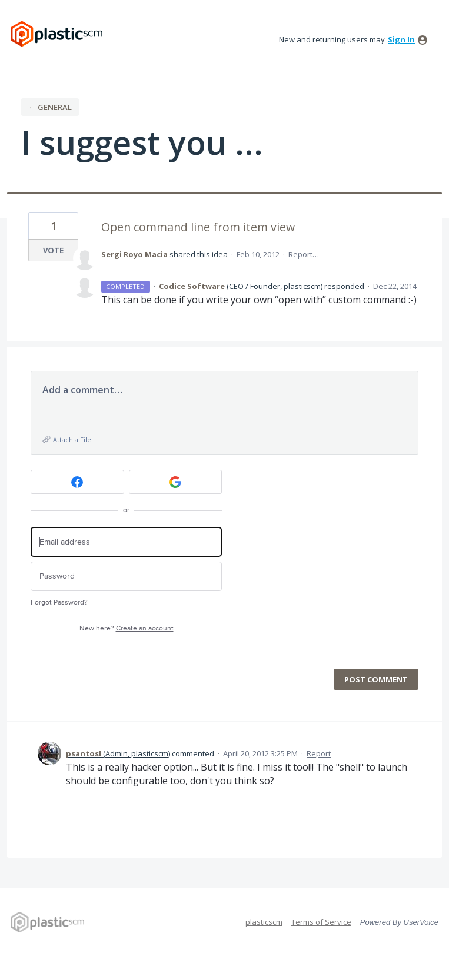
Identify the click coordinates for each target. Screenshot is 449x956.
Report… (303, 254)
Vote (53, 250)
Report (319, 753)
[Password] (126, 577)
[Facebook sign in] (77, 482)
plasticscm (263, 922)
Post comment (376, 679)
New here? (126, 628)
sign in (401, 39)
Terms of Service (321, 922)
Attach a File (72, 439)
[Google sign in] (175, 482)
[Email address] (126, 542)
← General (50, 107)
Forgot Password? (59, 602)
